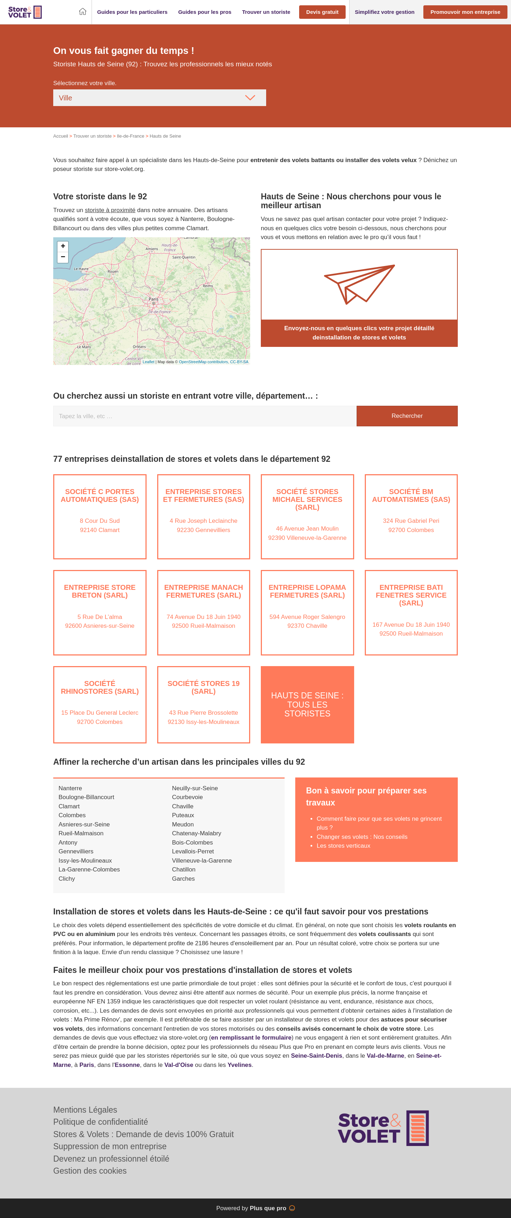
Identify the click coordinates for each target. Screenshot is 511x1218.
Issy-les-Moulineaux (85, 860)
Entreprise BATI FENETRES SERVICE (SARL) (411, 595)
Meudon (183, 824)
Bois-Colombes (192, 842)
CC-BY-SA (239, 362)
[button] (132, 12)
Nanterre (70, 788)
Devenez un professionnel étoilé (111, 1158)
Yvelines (239, 1065)
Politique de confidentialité (100, 1121)
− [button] (63, 257)
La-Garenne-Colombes (89, 869)
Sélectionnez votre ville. (85, 83)
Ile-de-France (130, 136)
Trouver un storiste (92, 136)
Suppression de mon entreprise (110, 1146)
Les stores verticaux (343, 845)
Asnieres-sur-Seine (84, 824)
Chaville (182, 806)
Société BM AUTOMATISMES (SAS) (411, 495)
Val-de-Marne (386, 1055)
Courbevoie (187, 797)
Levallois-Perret (193, 851)
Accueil (60, 136)
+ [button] (63, 247)
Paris (86, 1065)
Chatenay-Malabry (196, 833)
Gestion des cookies (90, 1170)
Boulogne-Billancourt (86, 797)
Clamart (69, 806)
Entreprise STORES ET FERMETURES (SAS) (203, 495)
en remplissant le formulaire (251, 1037)
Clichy (67, 878)
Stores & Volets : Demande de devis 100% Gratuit (143, 1134)
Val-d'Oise (178, 1065)
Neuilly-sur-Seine (195, 788)
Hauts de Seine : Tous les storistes (307, 704)
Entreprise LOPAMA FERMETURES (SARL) (307, 591)
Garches (183, 878)
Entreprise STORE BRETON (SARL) (100, 591)
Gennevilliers (76, 851)
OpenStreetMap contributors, (204, 362)
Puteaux (183, 815)
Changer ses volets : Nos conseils (362, 837)
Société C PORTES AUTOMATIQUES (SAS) (100, 495)
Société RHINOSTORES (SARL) (100, 687)
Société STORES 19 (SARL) (203, 687)
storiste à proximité (110, 210)
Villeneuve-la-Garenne (202, 860)
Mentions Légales (85, 1109)
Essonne (127, 1065)
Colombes (72, 815)
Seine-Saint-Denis (316, 1055)
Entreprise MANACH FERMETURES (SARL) (203, 591)
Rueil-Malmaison (81, 833)
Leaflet (148, 362)
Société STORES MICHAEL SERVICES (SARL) (307, 499)
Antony (68, 842)
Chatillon (184, 869)
